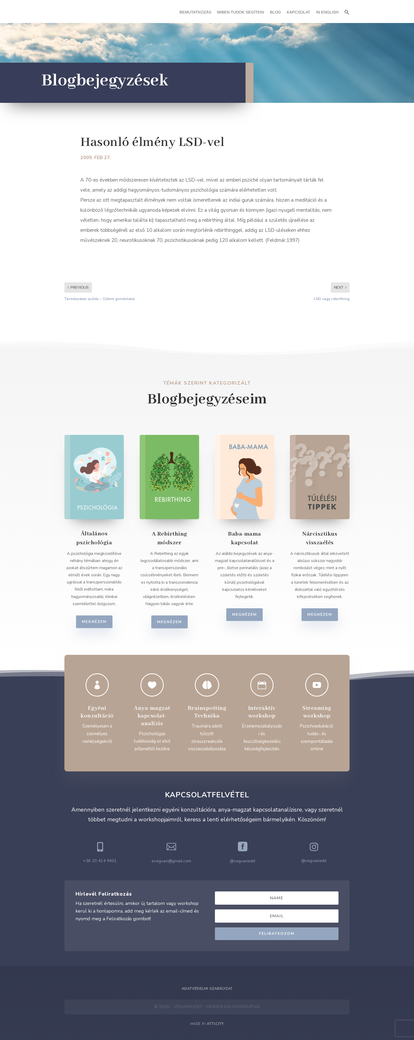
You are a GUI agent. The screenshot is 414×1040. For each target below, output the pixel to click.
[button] (347, 11)
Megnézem (99, 621)
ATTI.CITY (215, 1023)
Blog (275, 12)
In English (327, 12)
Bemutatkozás (195, 12)
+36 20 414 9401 (100, 860)
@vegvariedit (243, 861)
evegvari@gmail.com (171, 861)
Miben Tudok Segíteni (240, 12)
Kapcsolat (298, 12)
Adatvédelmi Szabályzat (207, 988)
